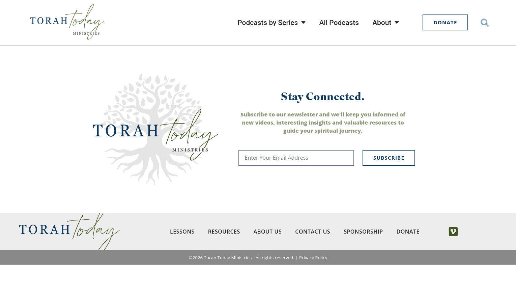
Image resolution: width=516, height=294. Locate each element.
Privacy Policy (313, 287)
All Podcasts (339, 23)
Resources (224, 261)
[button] (484, 22)
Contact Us (312, 261)
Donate (408, 261)
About (385, 22)
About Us (268, 261)
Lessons (182, 261)
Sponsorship (363, 261)
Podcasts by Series (271, 22)
